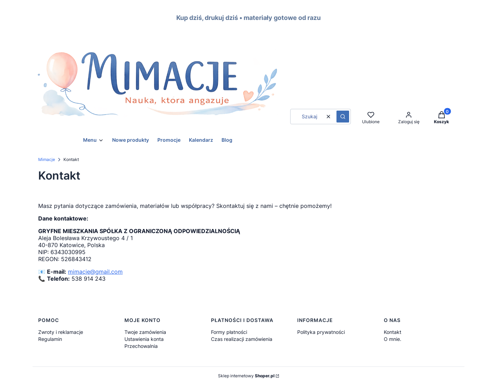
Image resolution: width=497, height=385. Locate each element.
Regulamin (50, 339)
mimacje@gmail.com (95, 271)
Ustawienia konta (144, 339)
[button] (342, 116)
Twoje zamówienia (145, 332)
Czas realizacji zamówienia (241, 339)
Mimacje (46, 159)
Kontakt (392, 332)
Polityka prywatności (321, 332)
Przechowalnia (141, 346)
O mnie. (392, 339)
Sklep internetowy (246, 375)
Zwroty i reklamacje (60, 332)
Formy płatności (229, 332)
